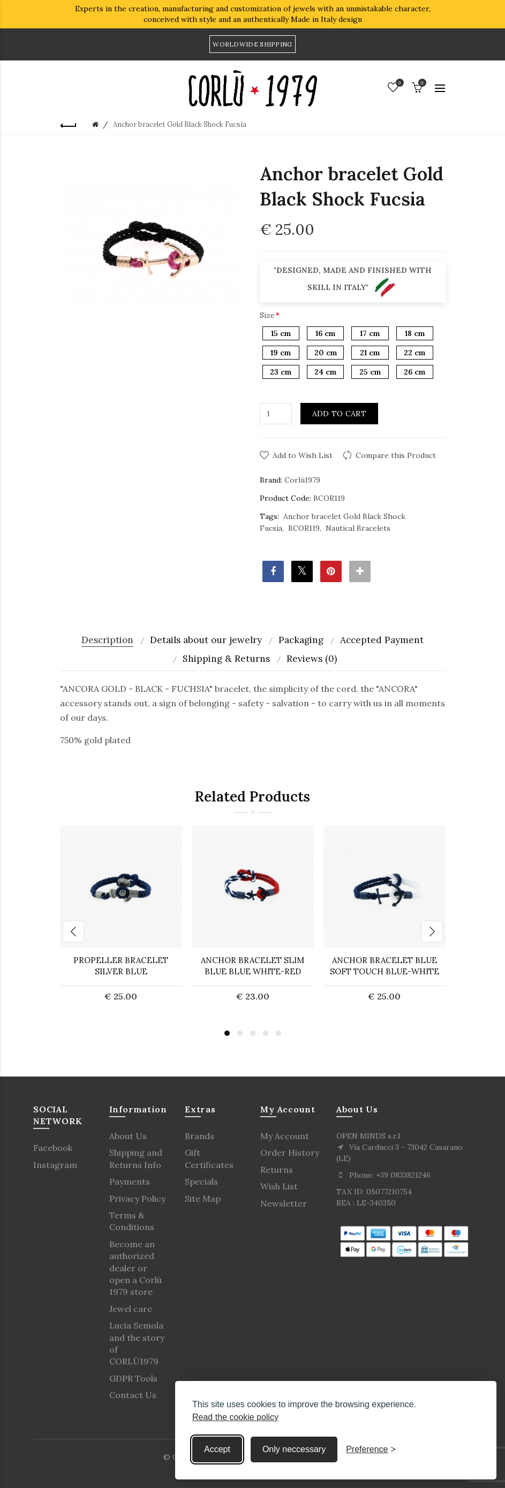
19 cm (280, 352)
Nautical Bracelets (358, 528)
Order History (289, 1152)
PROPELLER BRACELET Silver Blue (120, 965)
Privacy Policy (137, 1198)
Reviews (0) (312, 659)
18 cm (415, 333)
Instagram (55, 1164)
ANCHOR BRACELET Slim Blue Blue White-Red (252, 965)
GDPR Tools (133, 1378)
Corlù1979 (302, 480)
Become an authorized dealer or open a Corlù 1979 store (135, 1268)
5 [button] (278, 1033)
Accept (217, 1449)
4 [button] (265, 1033)
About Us (128, 1136)
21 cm (370, 352)
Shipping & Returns (226, 659)
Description (107, 640)
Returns (276, 1169)
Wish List (279, 1186)
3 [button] (252, 1033)
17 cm (370, 333)
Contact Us (132, 1395)
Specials (201, 1181)
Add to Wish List (303, 455)
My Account (284, 1136)
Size (267, 315)
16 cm (325, 333)
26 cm (414, 372)
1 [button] (227, 1033)
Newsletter (283, 1203)
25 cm (370, 372)
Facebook (52, 1147)
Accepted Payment (382, 640)
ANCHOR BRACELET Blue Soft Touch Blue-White (384, 965)
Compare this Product (396, 455)
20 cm (325, 352)
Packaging (300, 640)
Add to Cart (339, 413)
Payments (129, 1181)
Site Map (203, 1198)
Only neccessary (294, 1449)
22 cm (414, 352)
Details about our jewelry (206, 640)
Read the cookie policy (235, 1417)
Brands (199, 1136)
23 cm (280, 372)
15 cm (281, 333)
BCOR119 (304, 528)
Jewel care (130, 1308)
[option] (121, 920)
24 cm (325, 372)
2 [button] (240, 1033)
